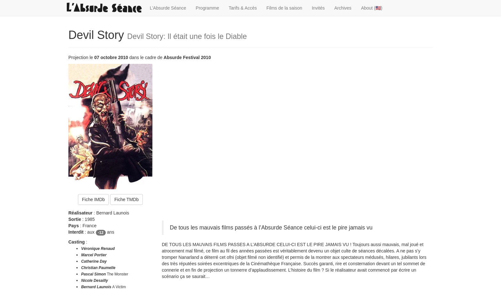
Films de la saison (284, 8)
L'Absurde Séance (168, 8)
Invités (318, 8)
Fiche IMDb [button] (93, 199)
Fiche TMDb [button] (126, 199)
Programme (207, 8)
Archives (342, 8)
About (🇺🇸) (371, 8)
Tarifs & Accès (243, 8)
